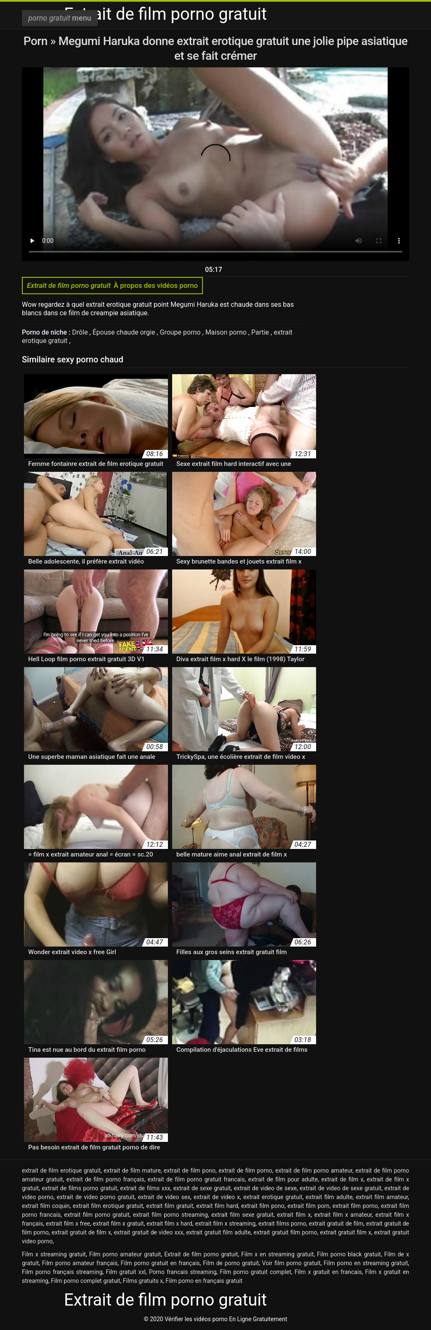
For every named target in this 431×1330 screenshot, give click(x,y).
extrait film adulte (329, 1197)
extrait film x (294, 1214)
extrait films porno (282, 1223)
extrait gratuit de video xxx (148, 1232)
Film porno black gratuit (349, 1254)
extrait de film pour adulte (283, 1179)
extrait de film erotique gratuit (61, 1170)
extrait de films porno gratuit (79, 1188)
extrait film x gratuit (118, 1223)
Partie (261, 332)
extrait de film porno (245, 1170)
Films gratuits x (143, 1280)
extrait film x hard (169, 1223)
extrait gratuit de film (336, 1223)
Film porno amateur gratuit (125, 1254)
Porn (37, 41)
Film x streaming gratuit (54, 1254)
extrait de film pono (190, 1170)
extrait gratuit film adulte (218, 1232)
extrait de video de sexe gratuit (340, 1188)
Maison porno (226, 332)
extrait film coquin (46, 1205)
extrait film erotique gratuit (108, 1205)
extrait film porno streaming (170, 1214)
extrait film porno (355, 1205)
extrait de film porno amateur (313, 1170)
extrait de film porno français (105, 1179)
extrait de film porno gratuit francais (196, 1179)
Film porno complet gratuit (85, 1280)
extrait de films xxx (145, 1188)
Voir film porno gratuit (291, 1263)
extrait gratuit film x (345, 1232)
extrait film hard (217, 1205)
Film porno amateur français (80, 1263)
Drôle (80, 332)
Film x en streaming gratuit (277, 1254)
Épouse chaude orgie (125, 332)
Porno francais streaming (182, 1272)
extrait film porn (308, 1205)
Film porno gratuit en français (160, 1263)
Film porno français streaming (62, 1272)
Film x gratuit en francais (328, 1272)
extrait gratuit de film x (81, 1232)
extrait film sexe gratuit (242, 1214)
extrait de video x (217, 1197)
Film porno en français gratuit (203, 1280)
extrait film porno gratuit (96, 1214)
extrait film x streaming (225, 1223)
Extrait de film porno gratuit (201, 1254)
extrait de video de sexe (265, 1188)
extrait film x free (68, 1223)
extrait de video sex (164, 1197)
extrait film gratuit (169, 1205)
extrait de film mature (132, 1170)
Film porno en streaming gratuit (366, 1263)
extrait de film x (342, 1179)
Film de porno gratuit (231, 1263)
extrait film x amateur (343, 1214)
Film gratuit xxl (126, 1272)
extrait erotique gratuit (273, 1197)
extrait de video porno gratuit (96, 1197)
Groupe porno (181, 332)
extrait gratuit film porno (285, 1232)
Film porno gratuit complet (255, 1272)
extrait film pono (263, 1205)
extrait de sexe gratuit (202, 1188)
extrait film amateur (382, 1197)
